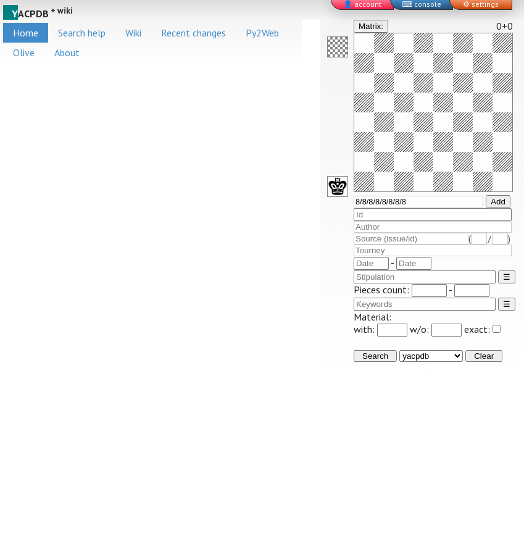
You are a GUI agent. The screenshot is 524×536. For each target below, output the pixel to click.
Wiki (133, 33)
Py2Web (262, 33)
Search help (82, 33)
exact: (482, 329)
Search (375, 356)
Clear (484, 356)
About (67, 52)
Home (25, 33)
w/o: (436, 329)
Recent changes (193, 33)
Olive (24, 52)
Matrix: (371, 26)
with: (380, 329)
